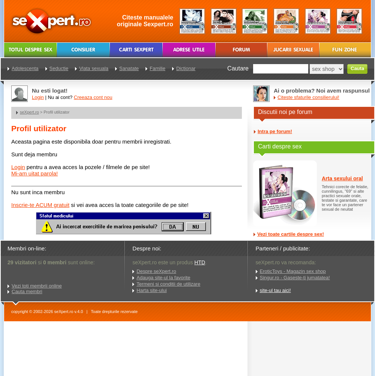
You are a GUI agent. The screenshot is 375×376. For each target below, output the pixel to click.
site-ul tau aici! (275, 290)
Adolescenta (25, 68)
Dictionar (185, 68)
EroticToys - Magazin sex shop (293, 271)
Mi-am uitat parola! (34, 173)
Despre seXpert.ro (156, 271)
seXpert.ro (29, 112)
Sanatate (129, 68)
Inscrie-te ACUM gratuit (40, 205)
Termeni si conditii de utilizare (168, 284)
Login (18, 167)
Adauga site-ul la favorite (163, 277)
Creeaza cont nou (93, 97)
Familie (157, 68)
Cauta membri (27, 291)
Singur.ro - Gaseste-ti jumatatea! (295, 277)
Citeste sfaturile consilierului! (308, 97)
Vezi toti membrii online (37, 286)
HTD (199, 262)
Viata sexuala (93, 68)
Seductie (59, 68)
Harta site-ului (151, 290)
